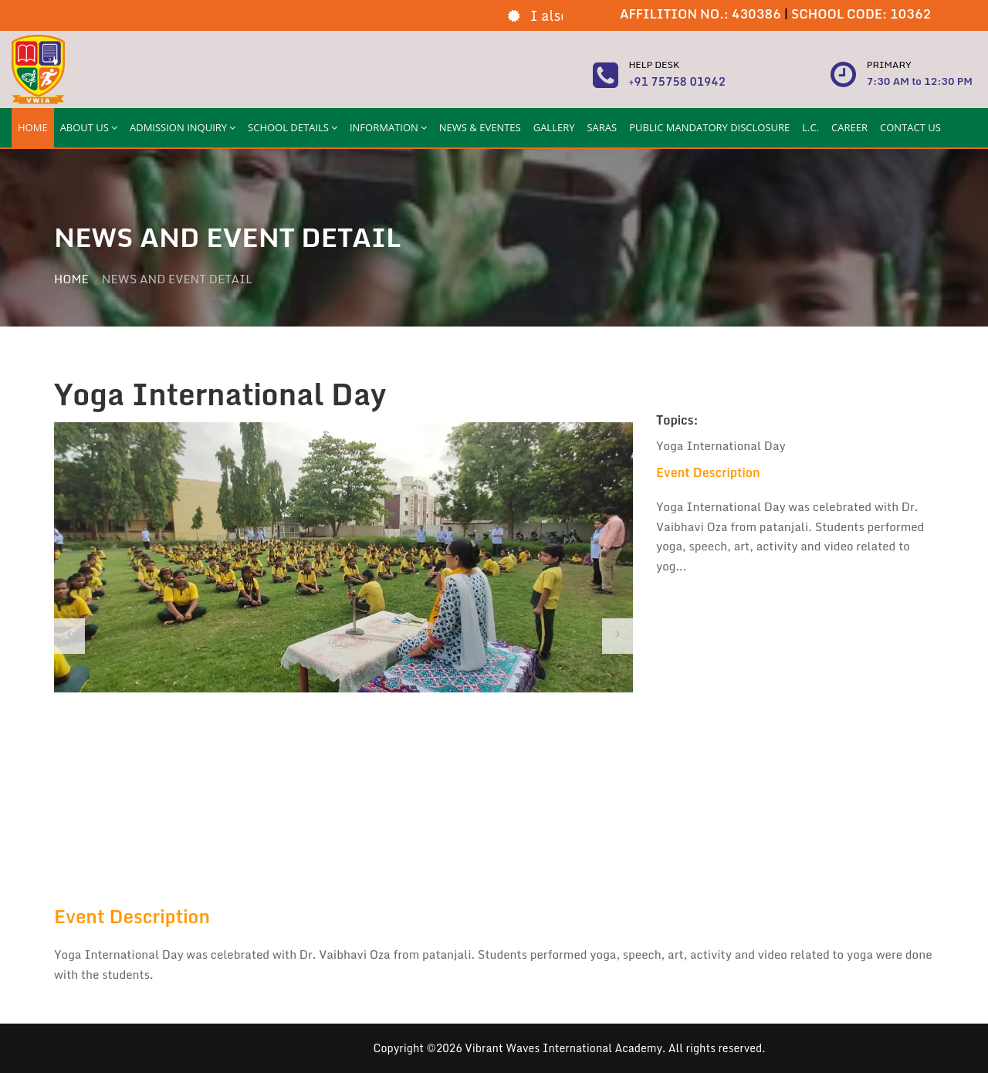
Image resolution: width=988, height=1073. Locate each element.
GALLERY (554, 127)
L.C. (810, 127)
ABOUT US (88, 127)
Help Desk (653, 64)
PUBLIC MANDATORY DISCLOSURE (709, 127)
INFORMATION (388, 127)
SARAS (602, 127)
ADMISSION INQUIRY (182, 127)
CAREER (849, 127)
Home (71, 278)
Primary (889, 64)
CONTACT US (910, 127)
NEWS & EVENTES (480, 127)
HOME (33, 127)
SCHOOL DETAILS (292, 127)
